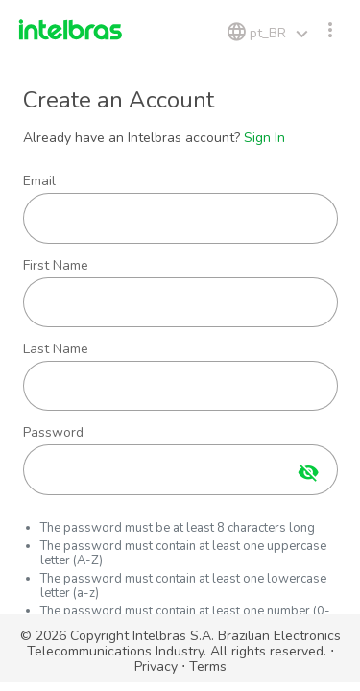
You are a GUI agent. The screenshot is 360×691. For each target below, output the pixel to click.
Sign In (264, 138)
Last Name (55, 349)
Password (53, 433)
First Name (55, 266)
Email (39, 181)
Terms (208, 666)
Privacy (156, 666)
